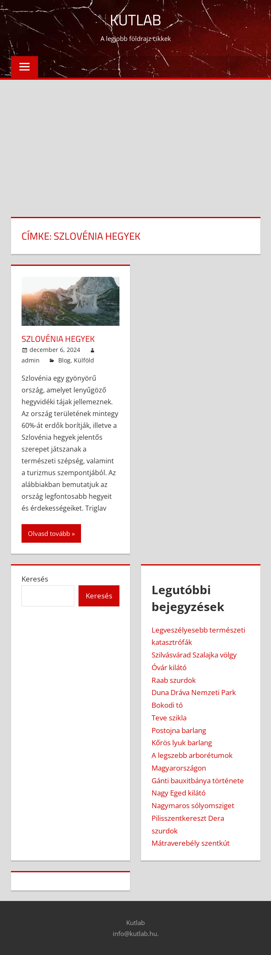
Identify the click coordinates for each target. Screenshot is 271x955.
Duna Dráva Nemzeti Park (194, 692)
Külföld (84, 360)
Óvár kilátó (169, 667)
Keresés (35, 579)
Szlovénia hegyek (58, 338)
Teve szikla (169, 717)
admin (31, 360)
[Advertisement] (135, 143)
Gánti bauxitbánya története (198, 780)
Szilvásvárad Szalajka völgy (194, 655)
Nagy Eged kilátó (179, 793)
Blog (64, 360)
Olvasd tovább (49, 533)
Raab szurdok (174, 680)
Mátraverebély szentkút (191, 843)
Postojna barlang (179, 730)
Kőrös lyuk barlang (182, 742)
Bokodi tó (167, 705)
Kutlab (135, 19)
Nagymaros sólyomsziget (193, 805)
